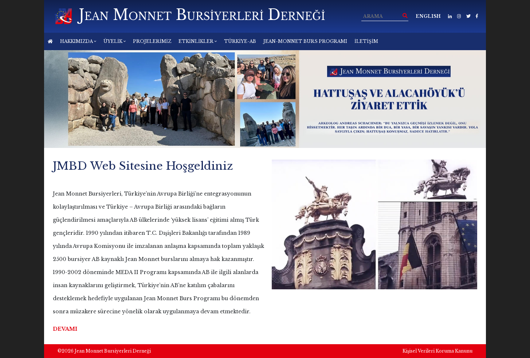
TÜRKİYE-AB (240, 41)
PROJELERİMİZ (152, 41)
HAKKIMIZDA (78, 41)
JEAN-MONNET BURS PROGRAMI (305, 41)
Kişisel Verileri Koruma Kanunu (437, 351)
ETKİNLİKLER (197, 41)
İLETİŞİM (366, 41)
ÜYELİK (114, 41)
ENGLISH (428, 16)
